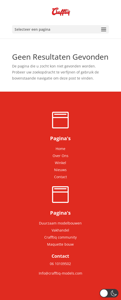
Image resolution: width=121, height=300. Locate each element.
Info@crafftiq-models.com (60, 273)
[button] (109, 293)
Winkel (60, 162)
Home (60, 148)
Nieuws (60, 169)
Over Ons (60, 155)
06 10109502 (60, 263)
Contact (60, 176)
